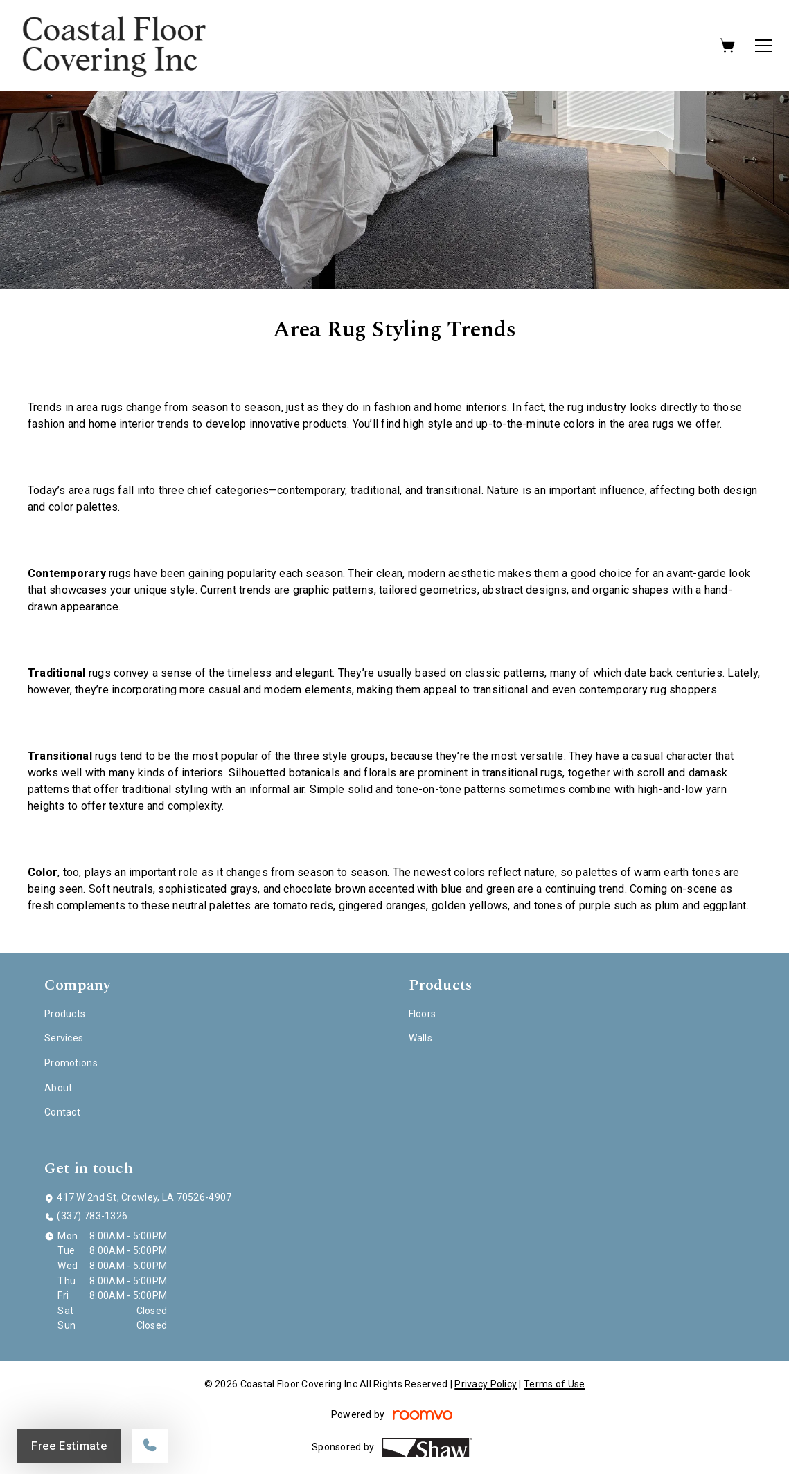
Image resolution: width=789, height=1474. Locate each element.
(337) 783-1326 (92, 1215)
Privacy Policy (485, 1384)
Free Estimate (69, 1446)
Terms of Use (554, 1384)
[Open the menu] (763, 45)
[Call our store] (150, 1446)
